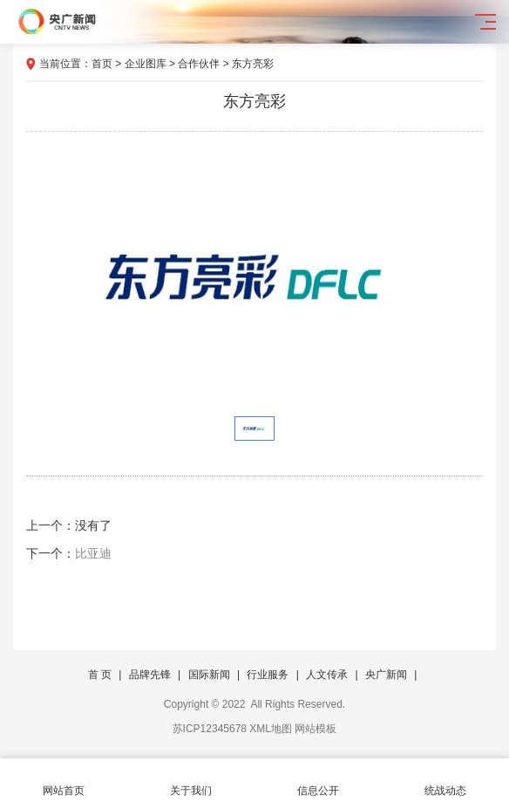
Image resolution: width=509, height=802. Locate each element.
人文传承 (327, 674)
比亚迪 (93, 553)
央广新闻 (386, 674)
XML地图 (270, 729)
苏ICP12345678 (210, 729)
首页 (102, 64)
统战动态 (445, 780)
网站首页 (63, 780)
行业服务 (267, 674)
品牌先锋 (150, 674)
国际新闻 (209, 674)
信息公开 (318, 780)
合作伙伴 (199, 64)
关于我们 (190, 780)
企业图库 (145, 64)
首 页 (100, 674)
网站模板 (315, 729)
